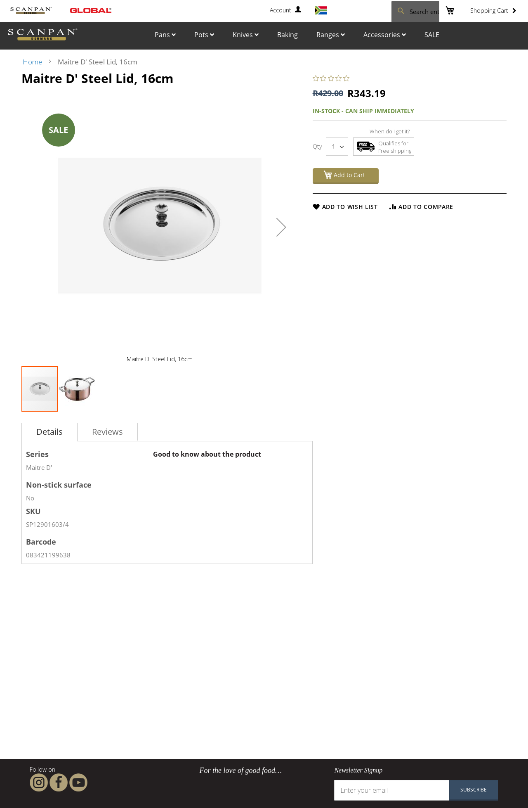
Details (49, 431)
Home (32, 61)
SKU (33, 511)
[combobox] (391, 10)
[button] (281, 227)
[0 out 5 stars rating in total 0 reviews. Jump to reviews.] (333, 78)
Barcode (41, 542)
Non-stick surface (59, 485)
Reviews (107, 431)
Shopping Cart (489, 10)
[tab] (49, 432)
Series (37, 454)
